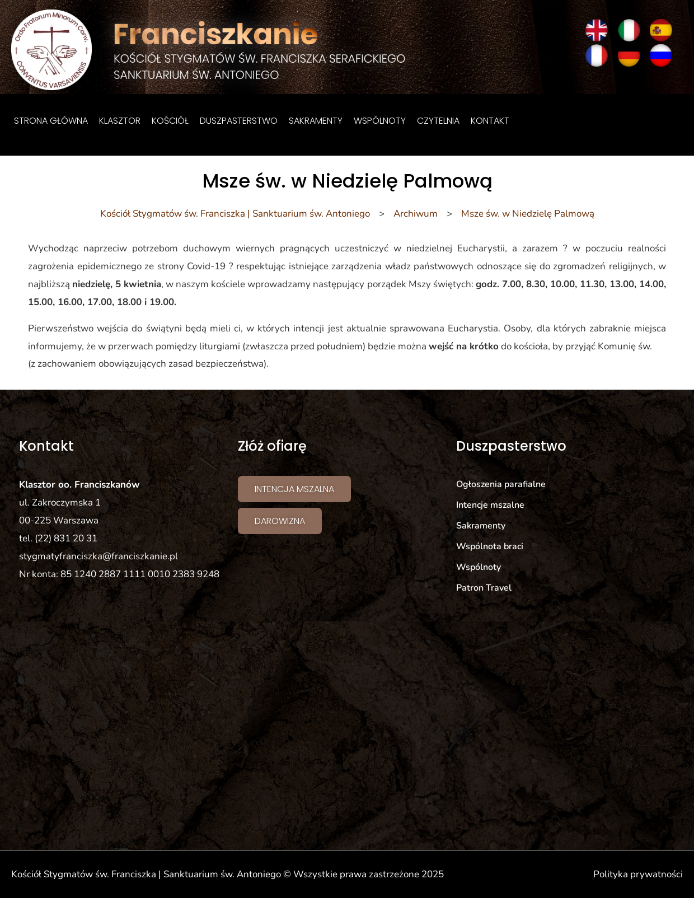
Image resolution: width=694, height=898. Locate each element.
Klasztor (119, 120)
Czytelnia (438, 120)
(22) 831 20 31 (66, 538)
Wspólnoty (380, 120)
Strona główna (51, 120)
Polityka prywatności (638, 874)
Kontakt (490, 120)
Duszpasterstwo (239, 120)
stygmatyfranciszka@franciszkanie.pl (98, 556)
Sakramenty (316, 120)
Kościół (170, 120)
